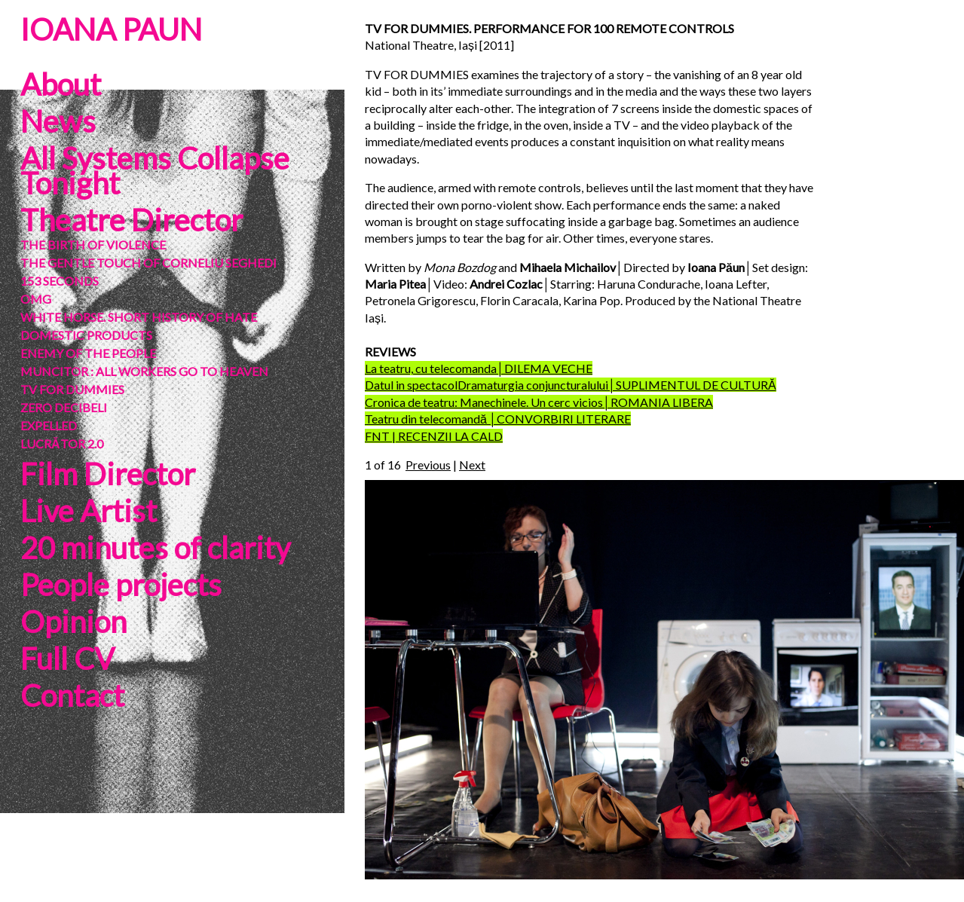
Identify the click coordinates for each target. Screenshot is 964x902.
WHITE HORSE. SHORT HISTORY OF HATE (138, 317)
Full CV (67, 659)
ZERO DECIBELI (63, 407)
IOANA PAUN (111, 29)
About (60, 84)
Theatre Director (131, 220)
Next (472, 464)
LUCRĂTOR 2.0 (61, 443)
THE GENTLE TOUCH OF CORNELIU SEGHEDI (148, 262)
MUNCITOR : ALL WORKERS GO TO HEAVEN (144, 371)
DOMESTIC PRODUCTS (86, 335)
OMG (35, 299)
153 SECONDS (59, 281)
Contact (72, 695)
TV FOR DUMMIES (72, 389)
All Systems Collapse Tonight (154, 170)
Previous (428, 464)
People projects (121, 585)
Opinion (73, 622)
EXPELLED (48, 425)
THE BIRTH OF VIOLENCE (93, 244)
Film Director (107, 474)
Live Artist (88, 511)
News (58, 121)
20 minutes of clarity (155, 548)
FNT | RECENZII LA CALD (434, 436)
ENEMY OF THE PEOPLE (88, 353)
